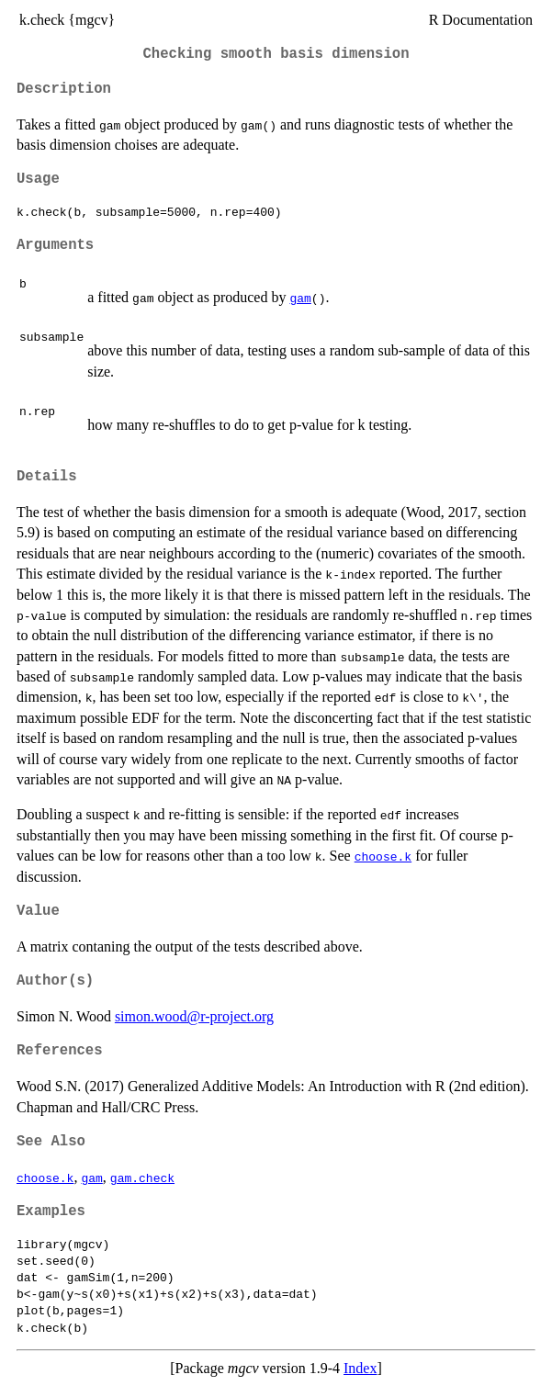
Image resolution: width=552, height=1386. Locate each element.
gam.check (142, 1177)
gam (299, 297)
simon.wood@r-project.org (194, 1016)
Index (360, 1368)
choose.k (383, 856)
